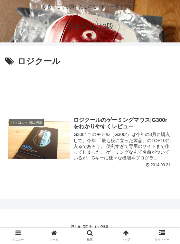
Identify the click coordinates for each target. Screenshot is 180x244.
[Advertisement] (90, 88)
